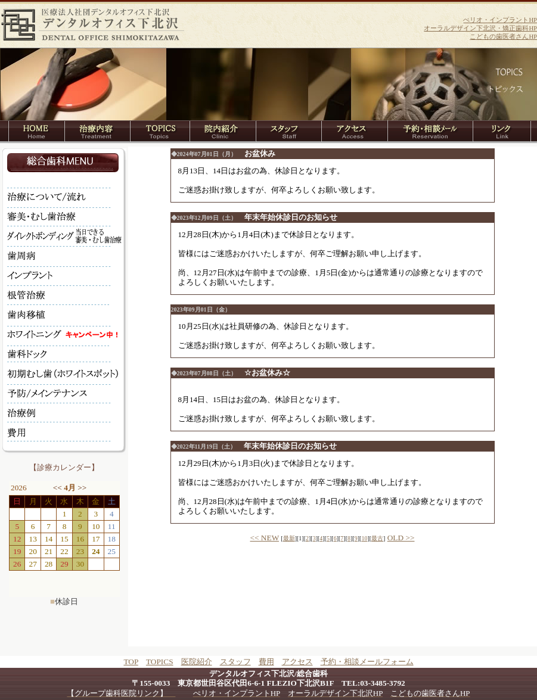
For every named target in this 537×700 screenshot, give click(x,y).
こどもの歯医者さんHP (503, 36)
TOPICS (159, 661)
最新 (289, 538)
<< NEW (264, 537)
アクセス (297, 661)
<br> (64, 539)
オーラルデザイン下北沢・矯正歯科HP (480, 28)
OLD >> (401, 537)
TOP (130, 661)
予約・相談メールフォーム (367, 661)
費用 (266, 661)
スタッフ (235, 661)
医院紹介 (196, 661)
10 (364, 538)
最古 (377, 538)
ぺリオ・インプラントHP (500, 20)
